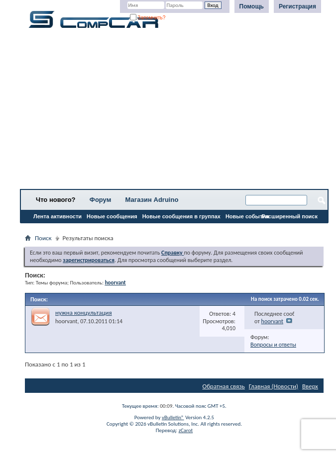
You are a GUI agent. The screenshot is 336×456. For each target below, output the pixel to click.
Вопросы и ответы (273, 344)
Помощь (251, 6)
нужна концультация (83, 312)
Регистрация (297, 6)
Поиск (43, 238)
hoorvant (66, 321)
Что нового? (56, 199)
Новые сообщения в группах (181, 216)
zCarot (186, 430)
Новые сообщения (112, 216)
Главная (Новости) (273, 386)
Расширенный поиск (290, 216)
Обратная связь (224, 386)
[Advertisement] (174, 112)
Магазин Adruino (152, 199)
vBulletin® (173, 417)
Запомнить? (148, 17)
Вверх (310, 386)
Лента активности (57, 216)
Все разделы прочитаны (57, 229)
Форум (100, 199)
